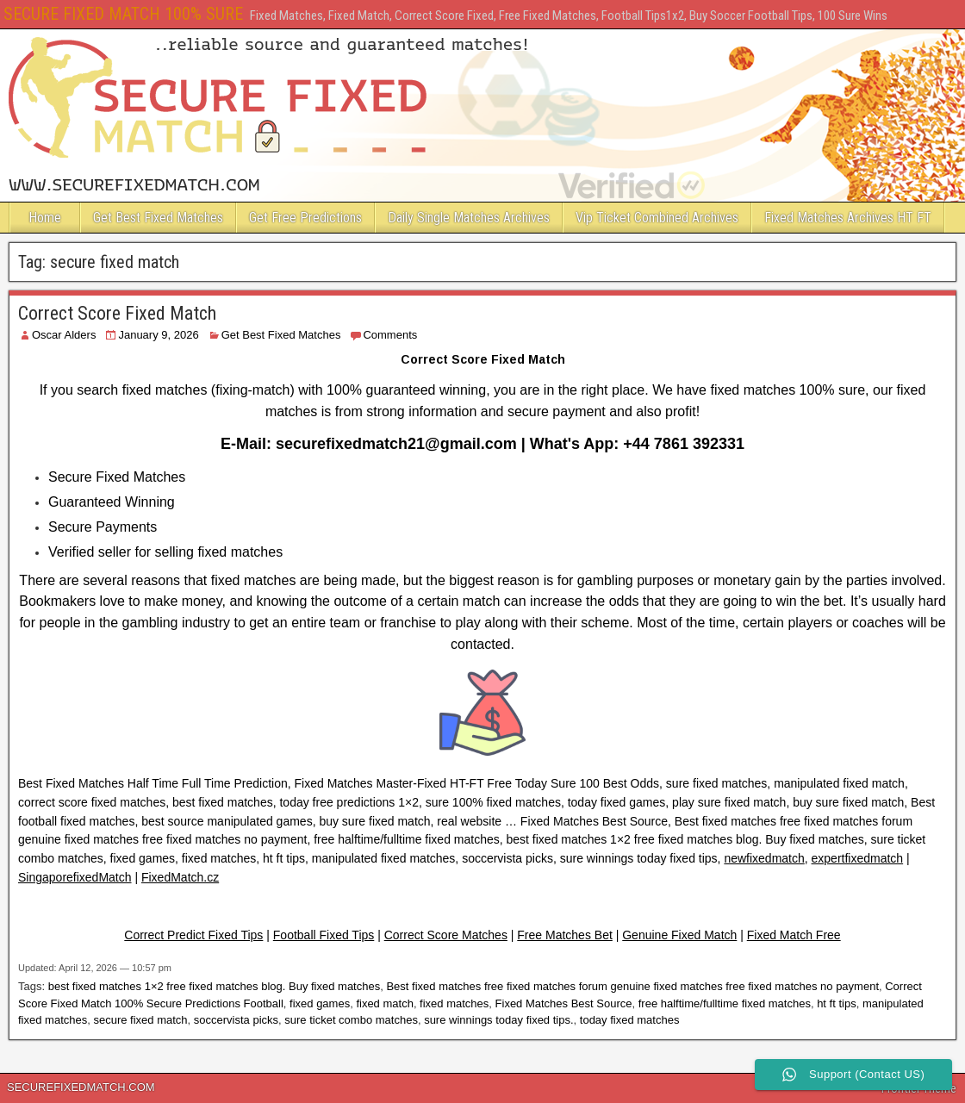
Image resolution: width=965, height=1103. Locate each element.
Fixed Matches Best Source (563, 1003)
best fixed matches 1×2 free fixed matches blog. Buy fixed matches (214, 986)
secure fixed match (140, 1019)
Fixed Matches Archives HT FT (847, 217)
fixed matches (454, 1003)
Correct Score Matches (445, 935)
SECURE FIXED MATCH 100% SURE (123, 13)
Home (44, 217)
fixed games (320, 1003)
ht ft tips (836, 1003)
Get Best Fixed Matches (158, 217)
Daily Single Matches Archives (469, 217)
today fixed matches (630, 1019)
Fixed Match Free (794, 935)
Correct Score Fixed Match (117, 313)
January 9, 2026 (158, 334)
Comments (390, 334)
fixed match (384, 1003)
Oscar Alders (64, 334)
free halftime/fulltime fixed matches (724, 1003)
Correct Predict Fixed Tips (193, 935)
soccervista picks (236, 1019)
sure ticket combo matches (351, 1019)
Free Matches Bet (565, 935)
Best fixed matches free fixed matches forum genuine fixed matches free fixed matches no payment (632, 986)
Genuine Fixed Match (679, 935)
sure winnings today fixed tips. (498, 1019)
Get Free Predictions (305, 217)
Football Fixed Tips (324, 935)
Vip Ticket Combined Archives (657, 217)
